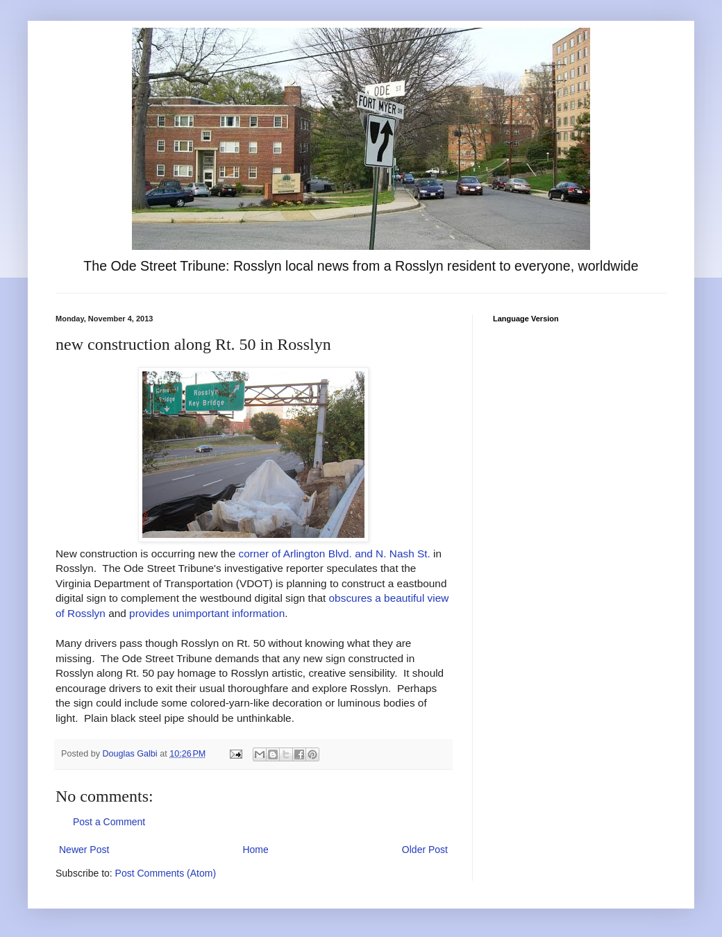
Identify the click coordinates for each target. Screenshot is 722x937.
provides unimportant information (207, 613)
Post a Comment (109, 821)
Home (255, 849)
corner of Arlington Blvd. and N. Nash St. (334, 553)
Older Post (425, 849)
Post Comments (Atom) (165, 873)
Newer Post (84, 849)
